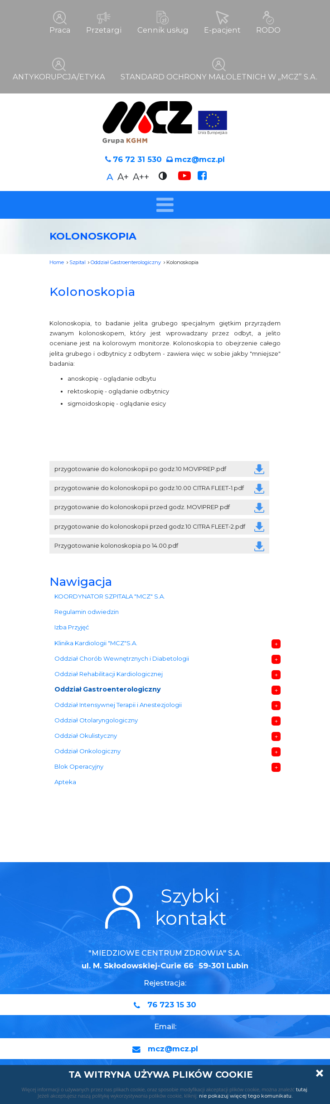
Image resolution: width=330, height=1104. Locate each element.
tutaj (301, 1089)
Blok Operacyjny (78, 766)
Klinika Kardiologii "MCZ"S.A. (95, 642)
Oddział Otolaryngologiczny (96, 719)
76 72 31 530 (137, 159)
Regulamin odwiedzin (86, 611)
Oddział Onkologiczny (87, 750)
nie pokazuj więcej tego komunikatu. (245, 1096)
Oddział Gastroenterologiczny (126, 262)
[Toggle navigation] (165, 204)
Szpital (77, 262)
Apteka (65, 781)
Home (56, 262)
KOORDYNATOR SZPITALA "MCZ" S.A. (109, 596)
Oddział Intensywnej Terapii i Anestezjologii (118, 704)
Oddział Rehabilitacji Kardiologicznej (108, 673)
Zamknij (319, 1073)
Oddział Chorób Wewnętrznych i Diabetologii (121, 658)
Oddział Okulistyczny (85, 735)
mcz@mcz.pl (200, 159)
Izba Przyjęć (71, 627)
